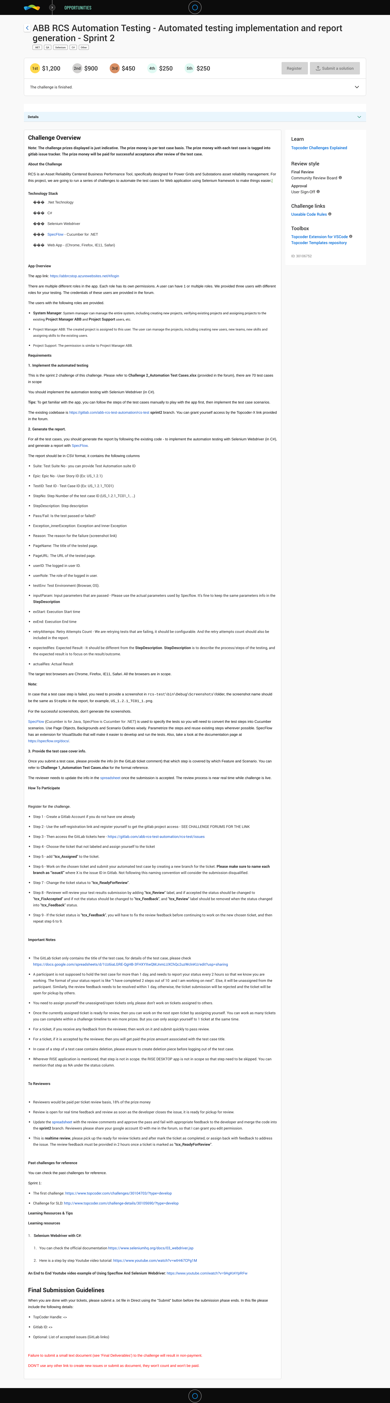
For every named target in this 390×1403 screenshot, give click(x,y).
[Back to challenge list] (27, 28)
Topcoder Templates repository (319, 242)
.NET (37, 47)
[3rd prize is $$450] (115, 68)
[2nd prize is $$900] (77, 68)
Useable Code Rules (309, 214)
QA (47, 47)
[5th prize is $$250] (190, 68)
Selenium (60, 47)
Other (84, 47)
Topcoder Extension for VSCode (319, 236)
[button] (357, 87)
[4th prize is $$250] (152, 68)
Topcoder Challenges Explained (319, 147)
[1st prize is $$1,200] (35, 68)
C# (73, 47)
